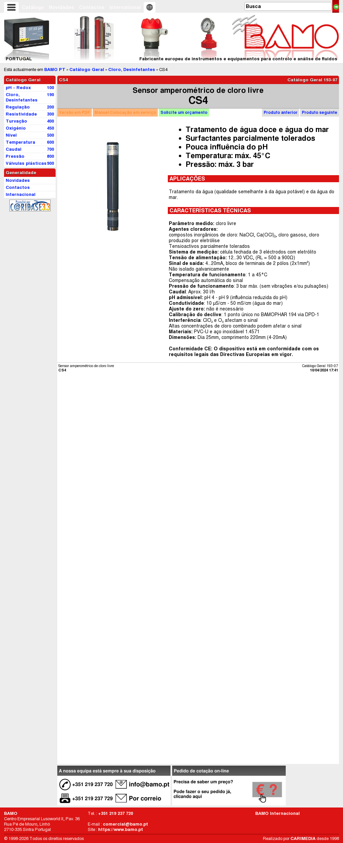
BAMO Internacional (277, 813)
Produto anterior (280, 112)
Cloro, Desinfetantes (131, 69)
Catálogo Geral (86, 69)
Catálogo (33, 7)
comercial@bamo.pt (125, 824)
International (125, 7)
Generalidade (21, 172)
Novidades (61, 7)
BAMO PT (54, 69)
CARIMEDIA (303, 838)
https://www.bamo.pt (120, 829)
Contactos (92, 7)
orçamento (183, 112)
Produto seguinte (319, 112)
